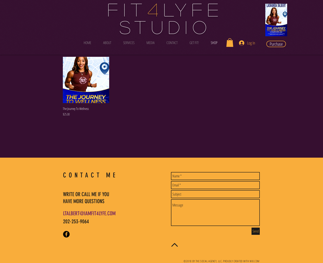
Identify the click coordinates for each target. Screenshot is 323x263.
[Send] (256, 231)
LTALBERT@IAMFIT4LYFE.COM (89, 213)
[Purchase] (276, 44)
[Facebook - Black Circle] (66, 234)
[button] (229, 42)
